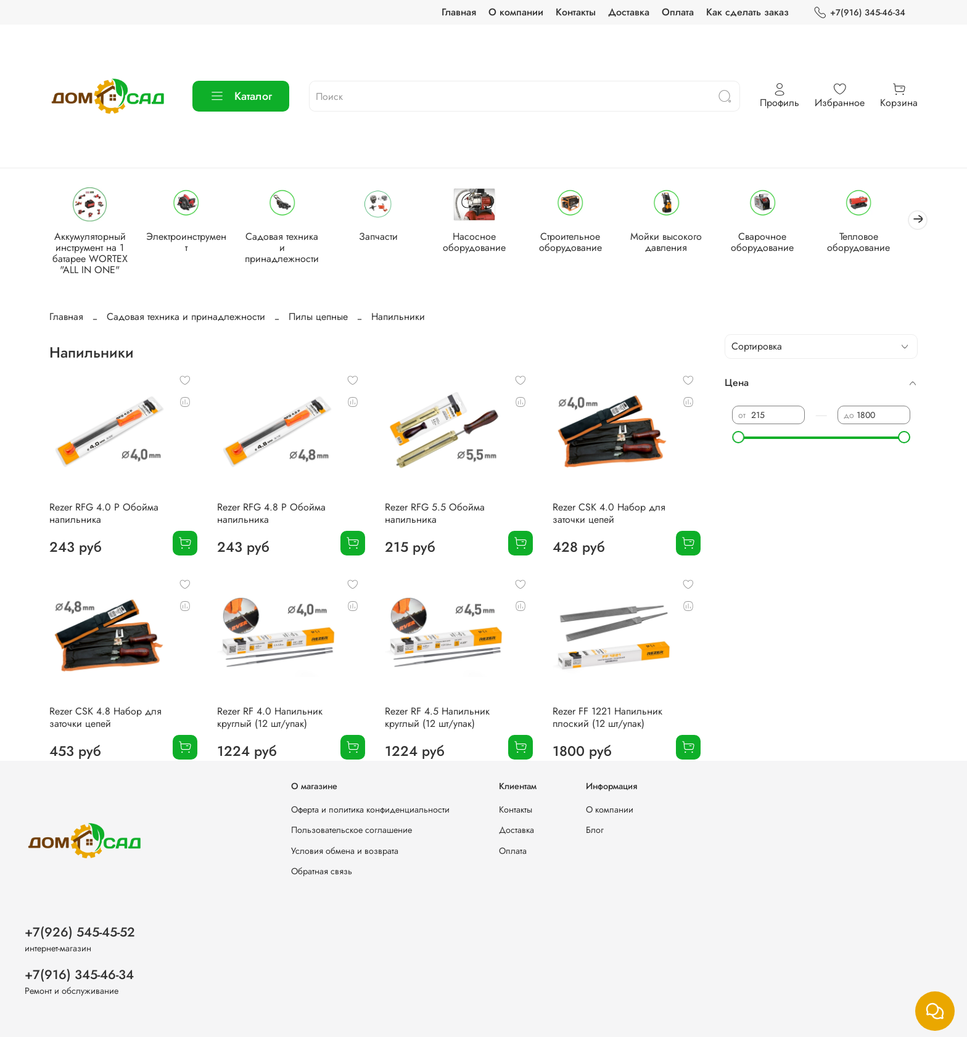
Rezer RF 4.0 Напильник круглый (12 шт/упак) (270, 718)
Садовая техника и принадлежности (287, 243)
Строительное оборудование (581, 243)
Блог (595, 830)
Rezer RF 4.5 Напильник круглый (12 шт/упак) (437, 718)
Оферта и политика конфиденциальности (370, 809)
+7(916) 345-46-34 (859, 12)
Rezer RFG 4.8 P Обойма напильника (271, 514)
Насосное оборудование (483, 243)
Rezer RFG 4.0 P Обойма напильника (103, 514)
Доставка (628, 12)
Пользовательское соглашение (351, 830)
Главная (459, 12)
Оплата (678, 12)
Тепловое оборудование (875, 243)
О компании (515, 12)
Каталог (241, 96)
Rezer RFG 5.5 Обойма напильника (435, 514)
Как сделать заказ (747, 12)
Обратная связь (321, 872)
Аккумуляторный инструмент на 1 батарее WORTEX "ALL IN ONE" (91, 254)
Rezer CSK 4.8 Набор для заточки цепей (105, 718)
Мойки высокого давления (679, 243)
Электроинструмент (189, 238)
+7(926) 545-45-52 (80, 932)
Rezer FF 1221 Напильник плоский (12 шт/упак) (607, 718)
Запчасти (385, 238)
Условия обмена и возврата (344, 851)
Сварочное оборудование (777, 243)
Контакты (576, 12)
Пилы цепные (318, 318)
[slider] (738, 437)
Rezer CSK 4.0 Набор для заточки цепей (609, 514)
